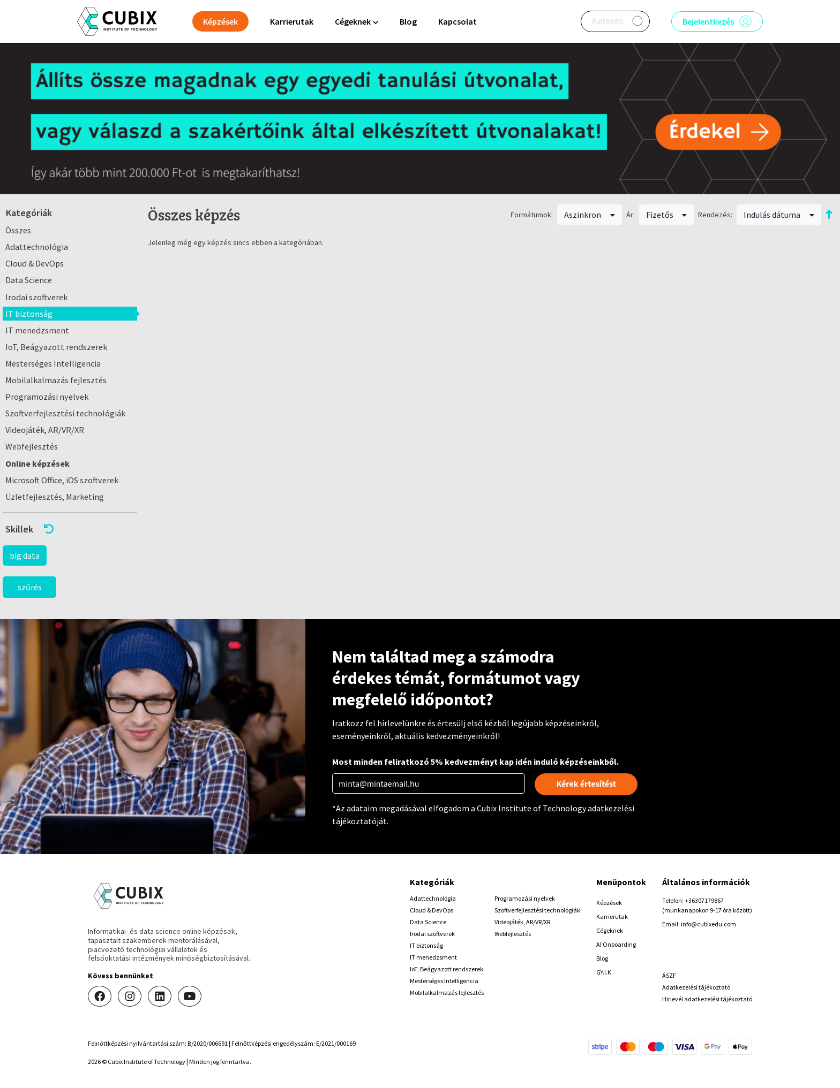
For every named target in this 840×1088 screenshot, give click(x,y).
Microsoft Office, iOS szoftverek (61, 480)
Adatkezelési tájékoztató (696, 987)
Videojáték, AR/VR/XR (44, 429)
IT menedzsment (37, 330)
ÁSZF (669, 975)
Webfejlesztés (31, 446)
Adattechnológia (36, 246)
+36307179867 (704, 900)
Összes (18, 230)
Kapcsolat (457, 21)
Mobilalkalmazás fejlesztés (56, 380)
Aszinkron (589, 214)
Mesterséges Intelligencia (53, 363)
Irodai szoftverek (36, 297)
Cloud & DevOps (34, 263)
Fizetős (666, 214)
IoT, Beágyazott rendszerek (56, 346)
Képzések (609, 903)
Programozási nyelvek (46, 396)
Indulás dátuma (779, 214)
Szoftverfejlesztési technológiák (65, 413)
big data (25, 555)
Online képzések (37, 463)
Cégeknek (609, 930)
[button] (70, 529)
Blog (408, 21)
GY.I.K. (604, 972)
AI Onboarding (616, 944)
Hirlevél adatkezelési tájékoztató (707, 999)
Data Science (28, 280)
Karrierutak (291, 21)
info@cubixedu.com (708, 924)
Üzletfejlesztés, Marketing (54, 496)
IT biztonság (28, 313)
